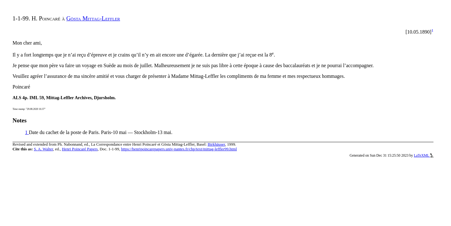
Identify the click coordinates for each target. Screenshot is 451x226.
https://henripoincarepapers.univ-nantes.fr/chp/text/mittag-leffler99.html (179, 149)
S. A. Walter (43, 149)
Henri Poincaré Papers (79, 149)
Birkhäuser (216, 144)
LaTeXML (423, 155)
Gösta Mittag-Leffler (93, 18)
